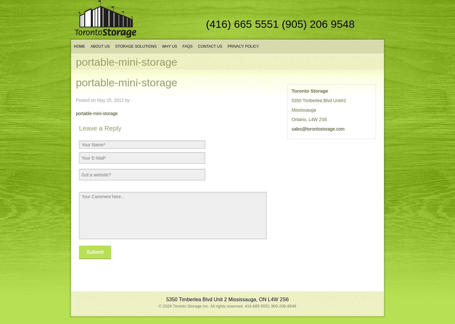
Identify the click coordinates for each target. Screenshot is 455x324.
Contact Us (210, 46)
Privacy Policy (243, 46)
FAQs (188, 46)
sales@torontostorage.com (318, 128)
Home (79, 46)
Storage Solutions (136, 46)
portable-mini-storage (97, 113)
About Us (100, 46)
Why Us (169, 46)
